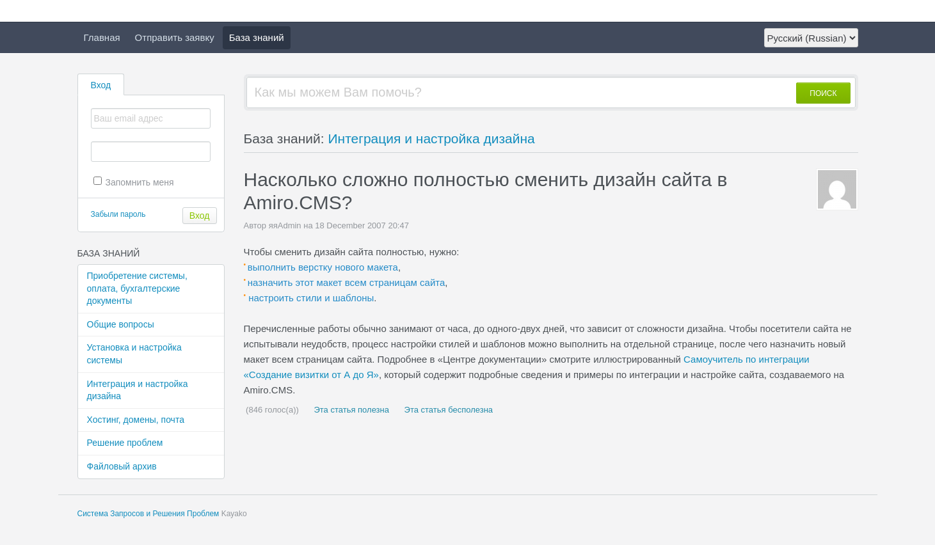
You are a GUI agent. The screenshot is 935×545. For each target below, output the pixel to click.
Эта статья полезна (350, 410)
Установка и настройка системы (134, 353)
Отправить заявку (174, 37)
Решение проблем (125, 443)
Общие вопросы (120, 324)
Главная (102, 37)
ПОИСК (823, 93)
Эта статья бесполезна (447, 410)
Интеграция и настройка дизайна (137, 390)
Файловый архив (122, 466)
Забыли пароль (118, 214)
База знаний (256, 37)
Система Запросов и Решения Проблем (148, 513)
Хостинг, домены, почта (135, 420)
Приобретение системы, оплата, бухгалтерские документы (137, 288)
